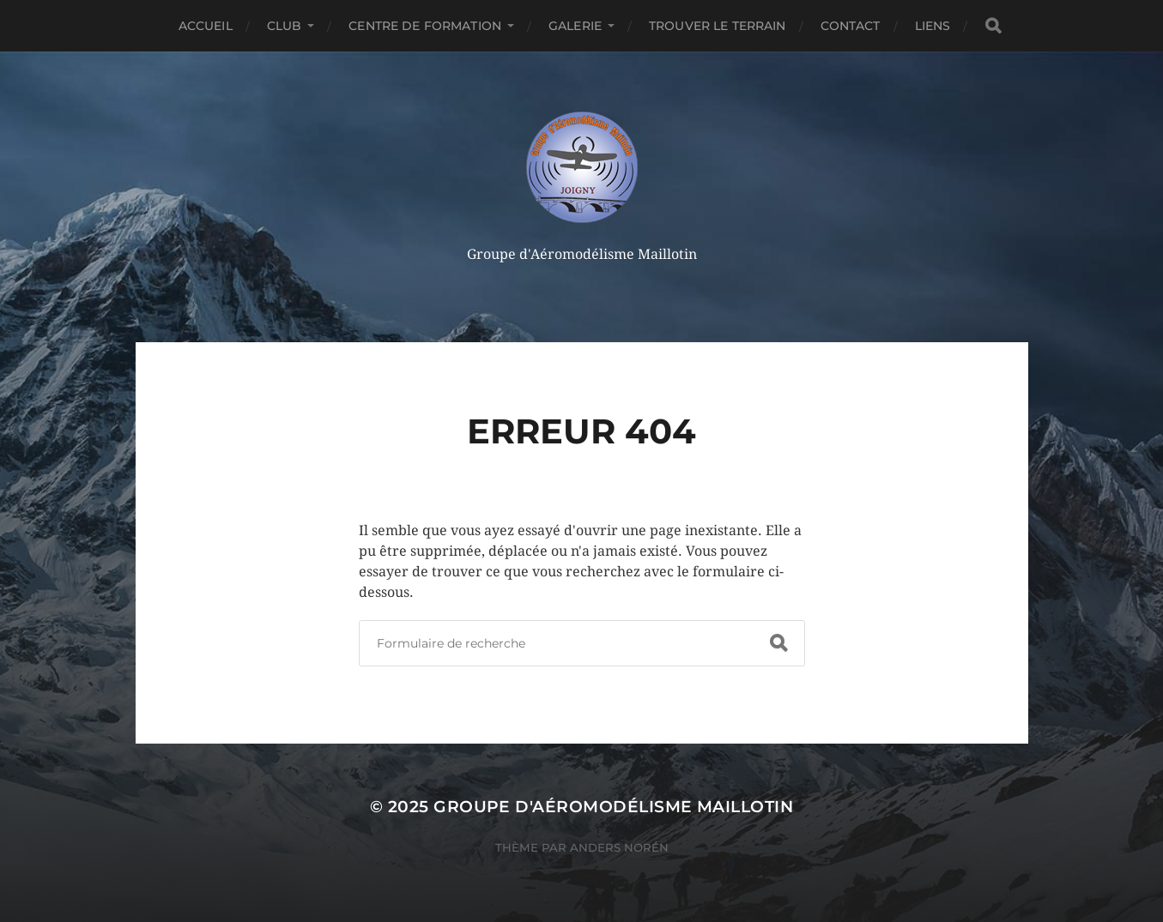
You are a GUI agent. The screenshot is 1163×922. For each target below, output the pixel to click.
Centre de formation (424, 25)
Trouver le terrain (717, 25)
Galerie (575, 25)
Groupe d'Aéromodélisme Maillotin (613, 807)
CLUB (284, 25)
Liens (933, 25)
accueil (206, 25)
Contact (851, 25)
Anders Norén (619, 847)
